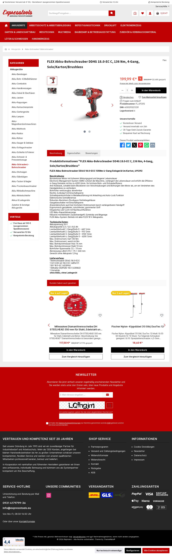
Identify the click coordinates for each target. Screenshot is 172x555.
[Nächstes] (112, 105)
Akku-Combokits (19, 83)
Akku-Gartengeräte (20, 112)
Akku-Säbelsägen (20, 177)
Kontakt (95, 464)
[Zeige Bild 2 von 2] (89, 132)
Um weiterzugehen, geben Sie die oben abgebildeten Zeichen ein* (86, 412)
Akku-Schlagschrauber (22, 147)
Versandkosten (79, 537)
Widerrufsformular (99, 455)
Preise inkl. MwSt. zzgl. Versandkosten (135, 83)
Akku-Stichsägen (19, 172)
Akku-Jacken (17, 98)
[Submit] (107, 395)
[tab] (56, 153)
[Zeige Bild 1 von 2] (85, 132)
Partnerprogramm (99, 446)
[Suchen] (112, 13)
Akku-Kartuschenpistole (22, 107)
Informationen (144, 439)
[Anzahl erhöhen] (132, 90)
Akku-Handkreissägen (21, 88)
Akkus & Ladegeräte (21, 200)
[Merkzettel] (142, 13)
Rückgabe (96, 468)
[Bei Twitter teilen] (128, 145)
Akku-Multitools (19, 129)
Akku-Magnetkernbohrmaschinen (24, 122)
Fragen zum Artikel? (132, 101)
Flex (164, 60)
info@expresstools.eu (17, 508)
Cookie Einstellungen (144, 446)
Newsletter (139, 451)
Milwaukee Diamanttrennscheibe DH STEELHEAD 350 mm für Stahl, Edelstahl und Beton (76, 328)
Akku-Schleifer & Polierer (23, 152)
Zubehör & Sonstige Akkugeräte (21, 206)
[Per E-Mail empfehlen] (153, 145)
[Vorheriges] (62, 105)
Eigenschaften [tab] (73, 153)
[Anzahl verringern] (122, 90)
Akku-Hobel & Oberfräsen (23, 93)
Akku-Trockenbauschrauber (24, 186)
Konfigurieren (132, 550)
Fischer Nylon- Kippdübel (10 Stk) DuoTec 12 (138, 326)
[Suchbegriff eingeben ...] (78, 13)
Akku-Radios (17, 133)
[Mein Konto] (150, 13)
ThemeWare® (109, 539)
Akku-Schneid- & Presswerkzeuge (19, 158)
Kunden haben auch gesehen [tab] (63, 283)
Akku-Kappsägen (19, 102)
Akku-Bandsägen (19, 74)
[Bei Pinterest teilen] (140, 145)
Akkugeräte (16, 69)
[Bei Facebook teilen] (122, 145)
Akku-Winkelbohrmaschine (23, 191)
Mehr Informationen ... (12, 552)
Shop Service (100, 439)
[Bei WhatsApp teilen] (147, 145)
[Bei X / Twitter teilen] (134, 145)
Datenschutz (140, 455)
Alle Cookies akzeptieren (156, 550)
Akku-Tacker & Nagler (21, 181)
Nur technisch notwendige (109, 550)
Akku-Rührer (17, 138)
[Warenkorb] (162, 13)
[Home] (6, 25)
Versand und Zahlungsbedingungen (108, 451)
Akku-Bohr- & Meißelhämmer (24, 79)
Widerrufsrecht (98, 459)
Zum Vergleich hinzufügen (76, 356)
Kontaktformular (27, 521)
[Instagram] (49, 495)
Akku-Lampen (18, 116)
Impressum (139, 459)
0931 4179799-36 (14, 503)
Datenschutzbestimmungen (70, 423)
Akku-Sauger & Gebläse (22, 143)
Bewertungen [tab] (92, 153)
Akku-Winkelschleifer (21, 195)
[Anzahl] (127, 90)
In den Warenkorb (151, 90)
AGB (109, 423)
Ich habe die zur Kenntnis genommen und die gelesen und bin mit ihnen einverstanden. (86, 424)
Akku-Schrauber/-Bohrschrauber (20, 165)
